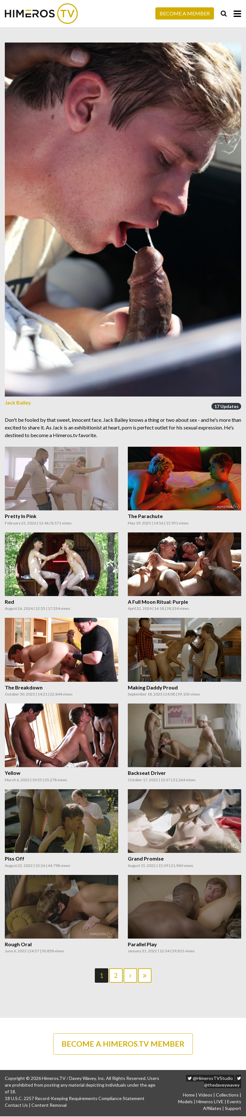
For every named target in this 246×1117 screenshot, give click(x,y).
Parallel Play (142, 944)
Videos (205, 1095)
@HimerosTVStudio (210, 1079)
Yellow (12, 772)
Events (234, 1102)
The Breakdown (24, 687)
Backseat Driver (147, 772)
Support (233, 1109)
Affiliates (212, 1109)
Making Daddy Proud (153, 687)
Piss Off (14, 858)
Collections (227, 1095)
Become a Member (185, 13)
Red (9, 601)
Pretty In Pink (21, 516)
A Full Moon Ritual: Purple (158, 601)
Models (185, 1102)
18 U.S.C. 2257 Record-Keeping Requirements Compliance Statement (74, 1099)
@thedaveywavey (222, 1082)
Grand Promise (146, 858)
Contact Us (16, 1105)
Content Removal (49, 1105)
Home (189, 1095)
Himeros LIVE (210, 1102)
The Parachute (145, 516)
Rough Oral (18, 944)
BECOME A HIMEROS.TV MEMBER (123, 1044)
